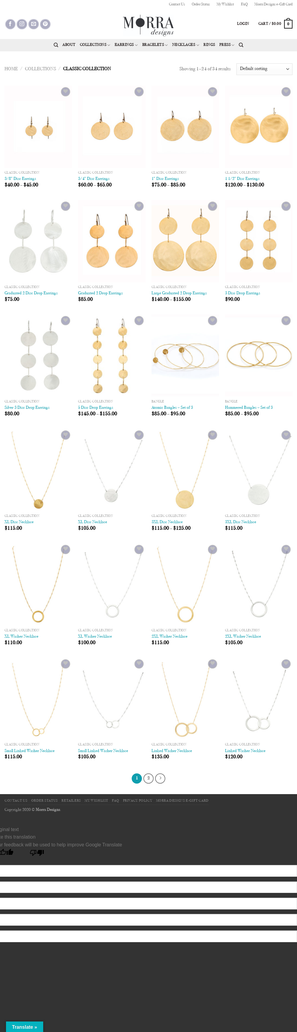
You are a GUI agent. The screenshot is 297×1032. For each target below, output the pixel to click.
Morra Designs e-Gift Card (273, 4)
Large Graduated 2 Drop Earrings (179, 293)
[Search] (56, 45)
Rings (209, 45)
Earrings (126, 45)
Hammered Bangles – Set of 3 (249, 407)
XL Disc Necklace (19, 522)
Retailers (71, 801)
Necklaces (185, 45)
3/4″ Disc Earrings (94, 179)
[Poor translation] (37, 854)
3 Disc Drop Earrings (242, 293)
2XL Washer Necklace (170, 636)
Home (11, 69)
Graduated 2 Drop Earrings (100, 293)
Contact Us (177, 4)
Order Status (201, 4)
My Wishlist (225, 4)
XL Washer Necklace (21, 636)
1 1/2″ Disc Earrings (242, 179)
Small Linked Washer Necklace (29, 751)
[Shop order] (264, 69)
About (69, 45)
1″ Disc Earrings (165, 179)
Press (227, 45)
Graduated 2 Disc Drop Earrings (31, 293)
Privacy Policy (137, 801)
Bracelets (155, 45)
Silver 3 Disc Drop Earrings (27, 407)
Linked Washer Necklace (172, 751)
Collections (95, 45)
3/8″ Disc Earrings (20, 179)
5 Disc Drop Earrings (95, 407)
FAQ (244, 4)
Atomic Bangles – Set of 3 (172, 407)
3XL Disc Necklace (167, 522)
